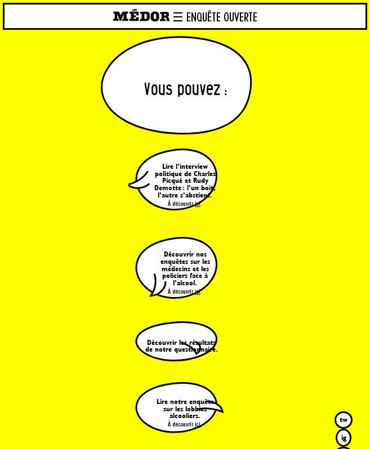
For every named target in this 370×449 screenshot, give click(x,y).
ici (197, 204)
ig (343, 437)
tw (343, 419)
